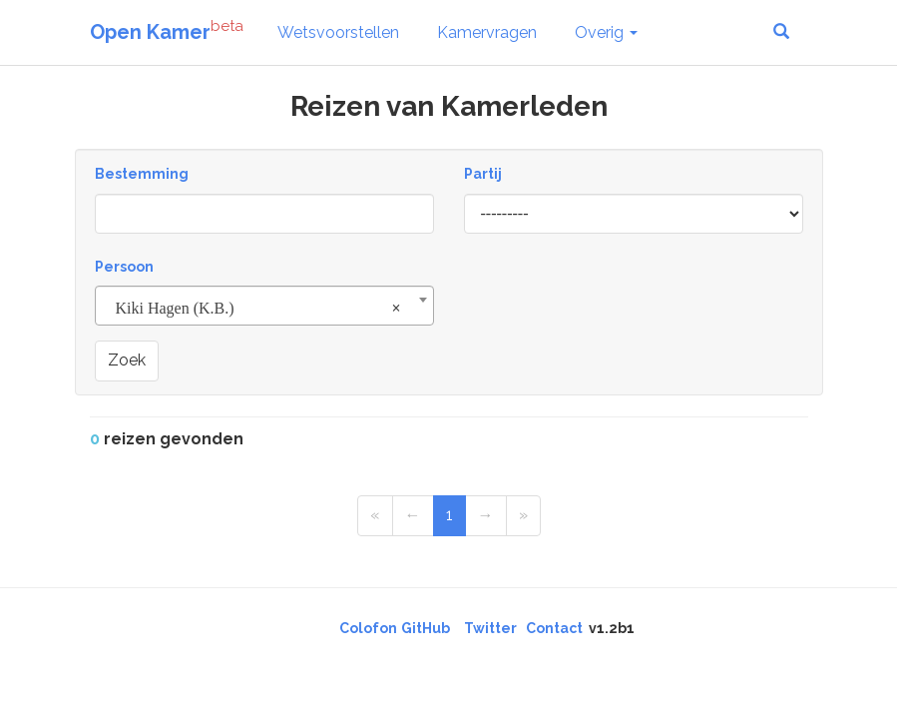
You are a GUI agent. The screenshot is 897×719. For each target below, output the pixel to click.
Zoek (127, 360)
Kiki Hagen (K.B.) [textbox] (258, 309)
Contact (554, 628)
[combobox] (264, 306)
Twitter (490, 628)
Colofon (368, 628)
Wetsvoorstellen (338, 32)
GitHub (425, 628)
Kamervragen (487, 32)
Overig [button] (606, 32)
